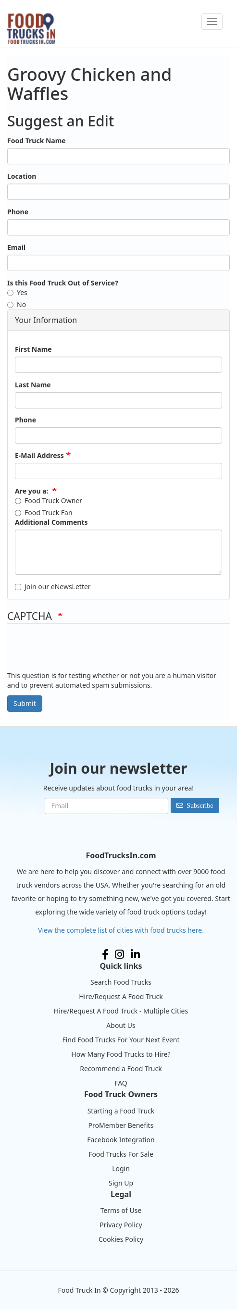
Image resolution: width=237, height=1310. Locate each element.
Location (21, 176)
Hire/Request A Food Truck (121, 996)
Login (121, 1168)
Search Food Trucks (120, 982)
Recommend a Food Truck (121, 1068)
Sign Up (121, 1182)
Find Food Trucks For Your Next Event (120, 1039)
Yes (17, 292)
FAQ (120, 1083)
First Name (33, 349)
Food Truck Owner (48, 500)
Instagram (119, 954)
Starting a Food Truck (121, 1110)
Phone (17, 211)
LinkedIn (135, 954)
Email (16, 247)
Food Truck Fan (44, 512)
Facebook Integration (121, 1139)
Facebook (105, 954)
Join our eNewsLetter (53, 586)
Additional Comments (51, 522)
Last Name (33, 384)
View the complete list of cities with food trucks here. (121, 930)
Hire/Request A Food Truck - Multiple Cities (121, 1010)
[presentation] (80, 652)
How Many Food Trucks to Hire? (120, 1054)
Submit (24, 703)
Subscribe (200, 805)
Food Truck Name (36, 140)
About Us (120, 1025)
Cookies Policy (121, 1239)
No (16, 304)
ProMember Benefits (121, 1125)
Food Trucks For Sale (120, 1154)
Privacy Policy (121, 1224)
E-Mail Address (39, 455)
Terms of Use (121, 1210)
